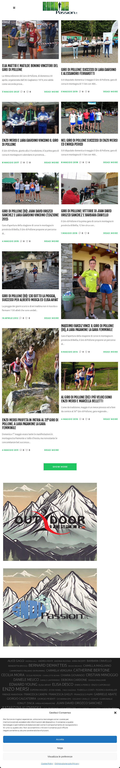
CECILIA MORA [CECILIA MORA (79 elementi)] (13, 675)
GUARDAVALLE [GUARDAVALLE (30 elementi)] (105, 699)
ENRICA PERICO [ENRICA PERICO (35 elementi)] (82, 684)
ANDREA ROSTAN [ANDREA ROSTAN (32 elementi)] (62, 661)
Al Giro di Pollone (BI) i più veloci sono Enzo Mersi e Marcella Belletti (86, 399)
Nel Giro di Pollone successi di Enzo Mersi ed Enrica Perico (89, 142)
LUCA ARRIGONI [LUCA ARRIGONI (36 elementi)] (68, 708)
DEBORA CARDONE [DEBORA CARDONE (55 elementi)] (74, 679)
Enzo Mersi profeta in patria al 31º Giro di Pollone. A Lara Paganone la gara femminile (30, 424)
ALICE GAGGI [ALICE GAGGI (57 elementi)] (16, 660)
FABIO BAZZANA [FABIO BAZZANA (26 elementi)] (69, 690)
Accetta (60, 739)
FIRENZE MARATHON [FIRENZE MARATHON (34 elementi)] (12, 694)
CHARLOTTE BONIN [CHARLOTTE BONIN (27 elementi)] (51, 675)
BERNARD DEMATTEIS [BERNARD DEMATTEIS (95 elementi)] (48, 665)
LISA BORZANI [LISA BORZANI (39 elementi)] (50, 708)
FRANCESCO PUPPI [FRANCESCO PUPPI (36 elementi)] (83, 694)
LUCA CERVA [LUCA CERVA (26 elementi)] (96, 708)
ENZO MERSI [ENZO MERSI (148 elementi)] (15, 689)
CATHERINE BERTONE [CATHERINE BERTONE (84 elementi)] (91, 670)
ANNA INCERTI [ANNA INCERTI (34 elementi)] (78, 661)
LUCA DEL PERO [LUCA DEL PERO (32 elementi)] (109, 708)
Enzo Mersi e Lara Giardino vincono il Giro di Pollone (30, 142)
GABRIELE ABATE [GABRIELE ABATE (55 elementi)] (105, 694)
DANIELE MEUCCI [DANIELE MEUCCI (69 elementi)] (26, 679)
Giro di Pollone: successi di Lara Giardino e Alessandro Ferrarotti (88, 72)
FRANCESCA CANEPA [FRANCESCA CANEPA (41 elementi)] (35, 694)
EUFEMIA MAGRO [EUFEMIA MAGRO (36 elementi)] (39, 689)
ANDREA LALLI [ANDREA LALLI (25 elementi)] (31, 661)
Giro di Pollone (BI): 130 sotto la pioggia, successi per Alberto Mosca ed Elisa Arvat (30, 298)
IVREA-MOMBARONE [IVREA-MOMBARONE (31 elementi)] (45, 703)
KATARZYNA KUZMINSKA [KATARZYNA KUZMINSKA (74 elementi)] (21, 707)
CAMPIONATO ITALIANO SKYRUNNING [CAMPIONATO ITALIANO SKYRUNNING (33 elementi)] (27, 670)
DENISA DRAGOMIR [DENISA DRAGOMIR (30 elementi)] (97, 680)
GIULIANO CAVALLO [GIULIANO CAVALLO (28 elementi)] (81, 699)
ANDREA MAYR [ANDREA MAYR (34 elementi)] (45, 661)
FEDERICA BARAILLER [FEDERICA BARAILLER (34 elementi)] (106, 690)
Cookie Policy (47, 763)
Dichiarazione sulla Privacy (67, 763)
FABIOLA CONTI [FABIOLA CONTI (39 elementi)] (86, 689)
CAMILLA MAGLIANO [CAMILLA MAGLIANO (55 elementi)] (97, 665)
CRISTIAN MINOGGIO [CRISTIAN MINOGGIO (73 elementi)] (102, 675)
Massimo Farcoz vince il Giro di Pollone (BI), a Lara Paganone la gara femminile (87, 328)
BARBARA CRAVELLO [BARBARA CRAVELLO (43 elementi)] (99, 660)
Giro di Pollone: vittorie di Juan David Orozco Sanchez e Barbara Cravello (86, 213)
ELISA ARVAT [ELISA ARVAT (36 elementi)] (45, 684)
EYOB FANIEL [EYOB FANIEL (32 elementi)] (55, 690)
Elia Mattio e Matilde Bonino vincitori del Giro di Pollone (30, 68)
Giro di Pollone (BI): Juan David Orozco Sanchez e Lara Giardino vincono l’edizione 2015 (30, 215)
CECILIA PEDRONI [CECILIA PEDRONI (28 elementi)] (33, 675)
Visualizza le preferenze (60, 756)
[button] (115, 712)
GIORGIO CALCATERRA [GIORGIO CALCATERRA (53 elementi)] (21, 698)
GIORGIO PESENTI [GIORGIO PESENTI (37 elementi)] (46, 698)
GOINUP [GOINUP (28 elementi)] (94, 699)
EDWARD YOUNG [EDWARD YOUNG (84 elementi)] (23, 684)
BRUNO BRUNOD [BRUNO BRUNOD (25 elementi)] (75, 666)
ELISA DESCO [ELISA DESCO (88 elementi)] (62, 684)
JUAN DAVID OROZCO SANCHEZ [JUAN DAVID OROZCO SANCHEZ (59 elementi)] (79, 703)
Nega (60, 748)
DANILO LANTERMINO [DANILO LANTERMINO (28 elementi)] (50, 680)
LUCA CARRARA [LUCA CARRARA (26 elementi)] (83, 708)
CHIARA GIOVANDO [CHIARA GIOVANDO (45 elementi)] (73, 675)
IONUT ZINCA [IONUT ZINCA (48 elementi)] (25, 703)
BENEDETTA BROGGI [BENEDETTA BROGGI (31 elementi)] (17, 666)
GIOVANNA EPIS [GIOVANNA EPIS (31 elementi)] (64, 699)
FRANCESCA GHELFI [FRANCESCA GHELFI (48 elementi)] (61, 694)
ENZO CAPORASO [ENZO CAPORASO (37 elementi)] (101, 684)
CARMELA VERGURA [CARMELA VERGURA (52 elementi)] (59, 670)
